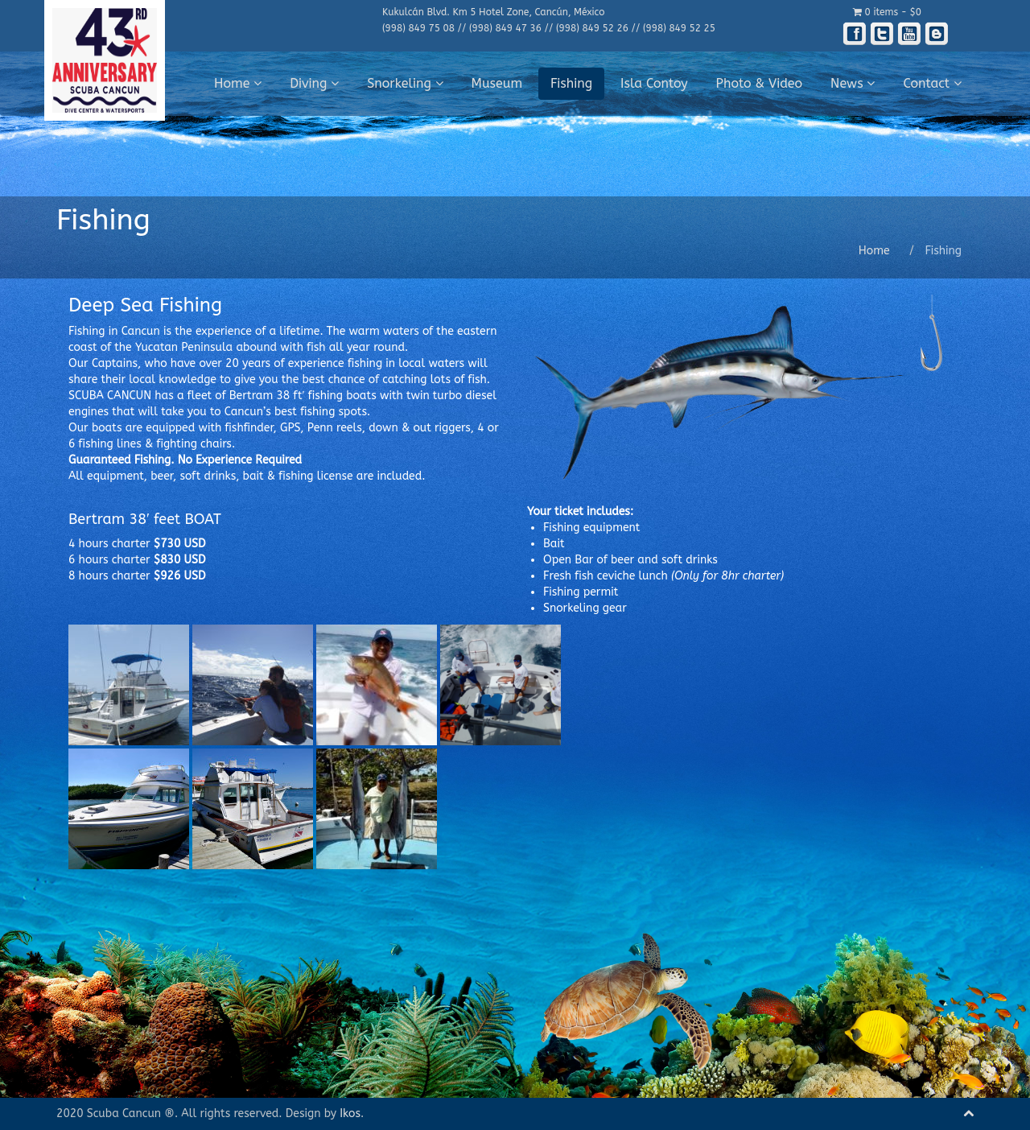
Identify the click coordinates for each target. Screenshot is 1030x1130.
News (852, 83)
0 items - (887, 12)
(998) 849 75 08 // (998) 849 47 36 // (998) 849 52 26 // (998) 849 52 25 (548, 28)
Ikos (350, 1113)
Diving (314, 83)
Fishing (571, 83)
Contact (932, 83)
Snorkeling (405, 83)
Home (238, 83)
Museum (497, 83)
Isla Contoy (654, 83)
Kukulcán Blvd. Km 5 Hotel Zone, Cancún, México (493, 12)
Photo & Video (759, 83)
